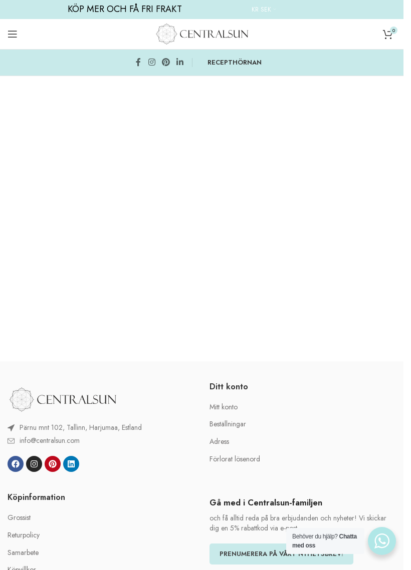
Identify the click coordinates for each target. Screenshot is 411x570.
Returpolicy (24, 535)
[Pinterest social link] (165, 62)
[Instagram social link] (151, 62)
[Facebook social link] (138, 62)
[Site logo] (202, 33)
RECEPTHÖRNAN (234, 62)
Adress (219, 441)
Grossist (19, 517)
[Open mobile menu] (13, 34)
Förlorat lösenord (235, 459)
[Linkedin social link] (179, 62)
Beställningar (228, 424)
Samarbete (23, 552)
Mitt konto (224, 407)
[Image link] (63, 398)
